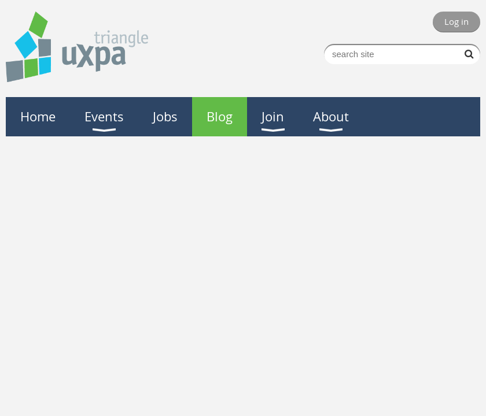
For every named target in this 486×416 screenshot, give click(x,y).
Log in (456, 21)
